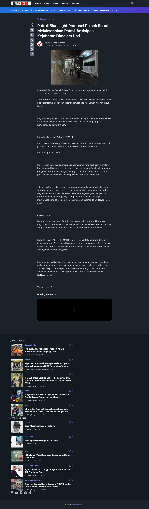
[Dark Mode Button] (132, 3)
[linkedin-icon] (21, 492)
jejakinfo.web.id (78, 504)
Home (38, 3)
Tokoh (27, 422)
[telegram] (32, 44)
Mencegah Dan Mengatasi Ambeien (41, 440)
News (46, 3)
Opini (36, 345)
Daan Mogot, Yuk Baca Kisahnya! (40, 426)
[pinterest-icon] (25, 492)
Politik (55, 3)
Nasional (28, 345)
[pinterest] (32, 49)
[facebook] (32, 30)
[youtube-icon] (16, 492)
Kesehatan (29, 437)
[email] (32, 54)
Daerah (27, 360)
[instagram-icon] (12, 492)
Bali (26, 480)
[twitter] (32, 35)
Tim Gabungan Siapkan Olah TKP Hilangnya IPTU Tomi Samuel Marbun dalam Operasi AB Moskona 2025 (48, 380)
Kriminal (75, 3)
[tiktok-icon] (30, 492)
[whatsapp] (32, 40)
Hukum (65, 3)
